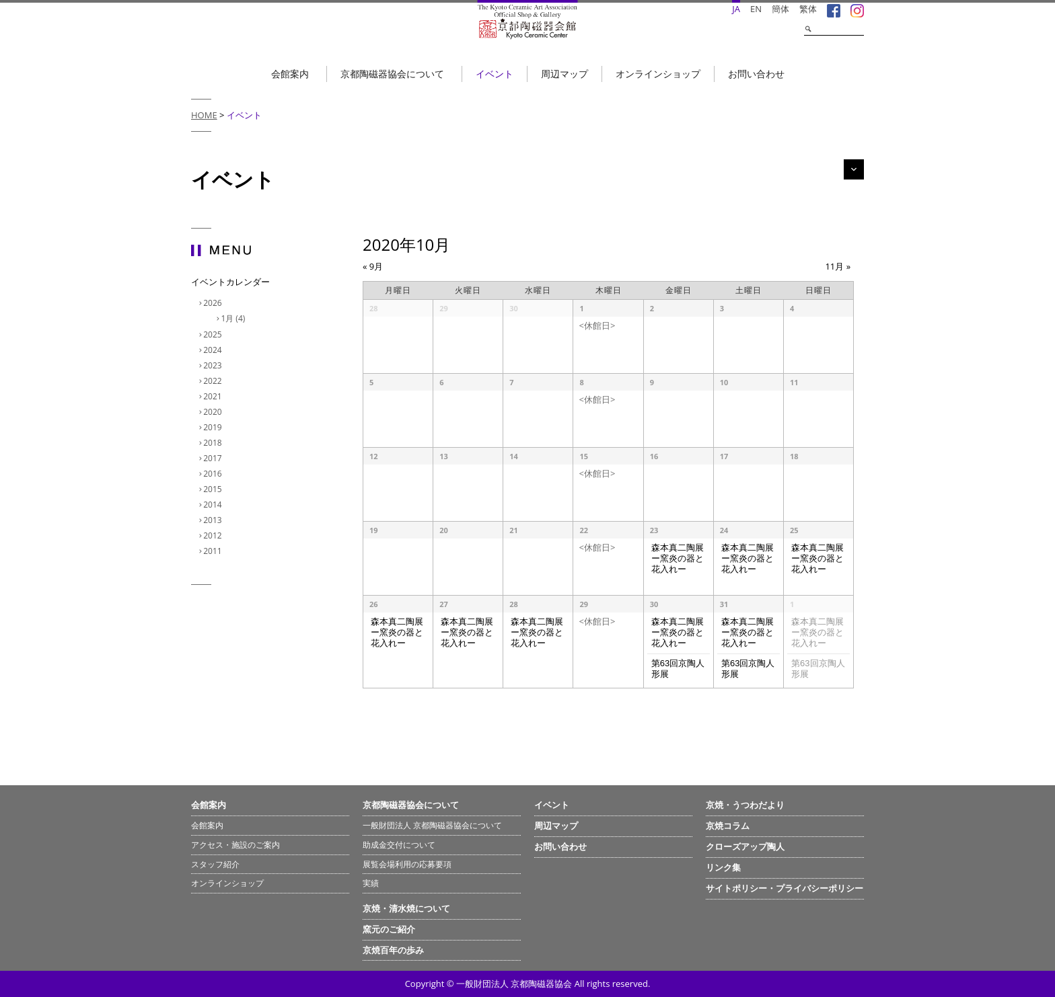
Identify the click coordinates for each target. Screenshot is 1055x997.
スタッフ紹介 (215, 864)
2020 (214, 411)
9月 (373, 266)
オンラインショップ (658, 73)
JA (736, 9)
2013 (214, 520)
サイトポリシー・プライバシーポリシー (784, 888)
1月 (234, 318)
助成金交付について (399, 844)
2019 (214, 427)
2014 (214, 504)
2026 (214, 303)
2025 (214, 334)
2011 (214, 551)
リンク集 (723, 867)
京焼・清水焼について (406, 908)
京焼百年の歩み (393, 950)
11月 (837, 266)
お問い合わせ (756, 73)
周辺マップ (564, 73)
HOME (204, 115)
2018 (214, 442)
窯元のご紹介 (389, 929)
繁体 (808, 9)
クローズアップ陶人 (745, 846)
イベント (494, 73)
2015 (214, 489)
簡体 (780, 9)
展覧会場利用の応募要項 (407, 864)
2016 (214, 473)
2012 (214, 535)
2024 (214, 350)
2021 (214, 396)
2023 (214, 365)
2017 (214, 458)
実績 (371, 883)
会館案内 (290, 73)
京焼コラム (728, 826)
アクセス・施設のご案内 (235, 844)
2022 (214, 381)
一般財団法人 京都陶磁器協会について (432, 825)
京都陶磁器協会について (392, 73)
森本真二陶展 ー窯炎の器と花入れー (677, 559)
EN (756, 9)
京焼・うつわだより (745, 805)
